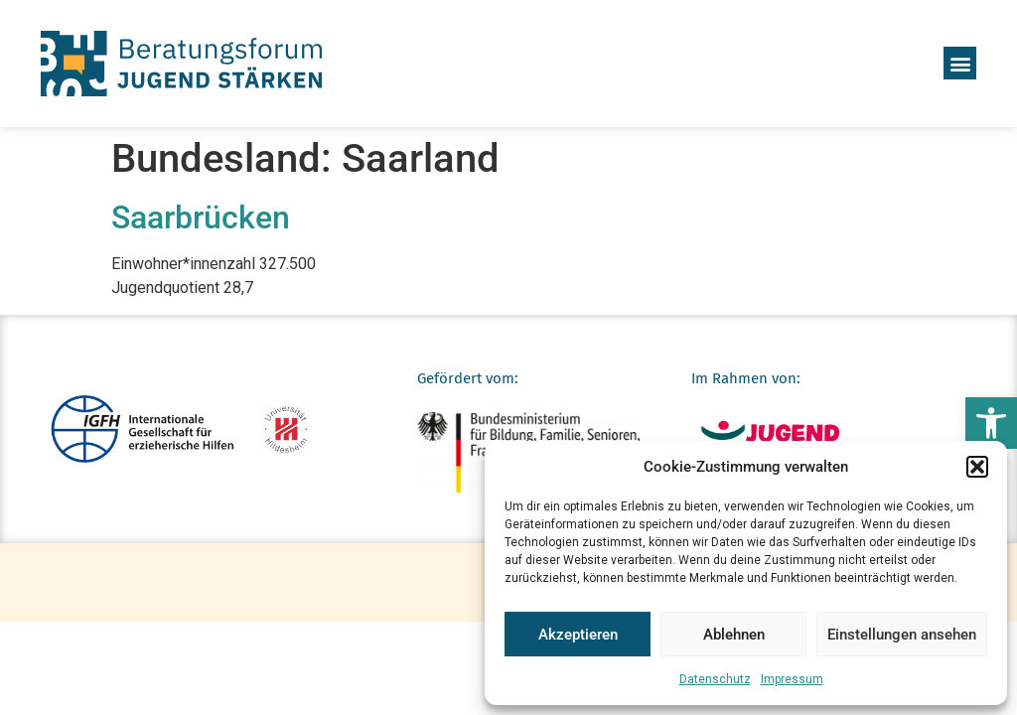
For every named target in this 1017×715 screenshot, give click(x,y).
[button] (991, 423)
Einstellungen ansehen (901, 635)
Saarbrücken (200, 217)
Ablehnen (734, 635)
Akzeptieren (578, 635)
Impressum (792, 679)
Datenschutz (715, 679)
